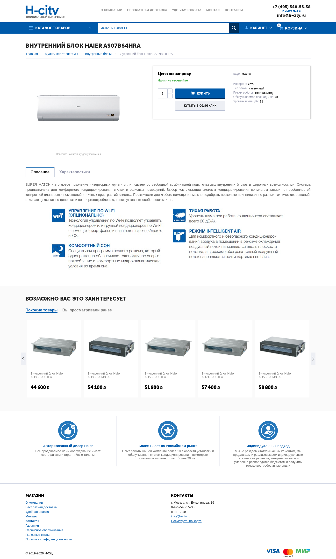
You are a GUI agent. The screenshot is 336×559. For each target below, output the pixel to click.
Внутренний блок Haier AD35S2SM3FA (104, 375)
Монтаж (31, 516)
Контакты (32, 521)
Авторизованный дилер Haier (68, 446)
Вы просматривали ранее (87, 310)
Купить (203, 93)
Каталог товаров (53, 28)
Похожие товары (42, 310)
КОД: (236, 74)
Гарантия (32, 525)
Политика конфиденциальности (49, 539)
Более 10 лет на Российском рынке (167, 446)
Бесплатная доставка (41, 507)
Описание (40, 172)
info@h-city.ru (291, 15)
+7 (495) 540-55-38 (291, 6)
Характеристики (74, 172)
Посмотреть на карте (186, 521)
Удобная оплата (37, 512)
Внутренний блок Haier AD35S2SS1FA (47, 375)
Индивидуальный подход (267, 446)
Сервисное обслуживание (45, 530)
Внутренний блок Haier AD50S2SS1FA (161, 375)
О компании (34, 502)
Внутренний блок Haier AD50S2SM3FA (275, 375)
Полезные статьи (38, 535)
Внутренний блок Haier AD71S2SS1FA (218, 375)
